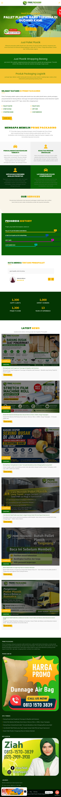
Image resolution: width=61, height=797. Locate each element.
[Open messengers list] (57, 792)
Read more (31, 29)
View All (7, 118)
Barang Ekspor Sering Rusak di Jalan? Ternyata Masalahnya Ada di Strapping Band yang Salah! (27, 465)
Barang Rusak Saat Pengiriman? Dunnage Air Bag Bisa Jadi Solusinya (21, 368)
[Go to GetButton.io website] (57, 795)
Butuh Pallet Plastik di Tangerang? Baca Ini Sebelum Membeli (18, 567)
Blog (31, 791)
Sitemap (35, 791)
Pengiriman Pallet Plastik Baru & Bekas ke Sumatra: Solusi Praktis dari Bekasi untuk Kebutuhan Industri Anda (29, 618)
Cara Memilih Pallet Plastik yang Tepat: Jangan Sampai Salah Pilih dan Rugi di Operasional (26, 515)
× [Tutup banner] (25, 791)
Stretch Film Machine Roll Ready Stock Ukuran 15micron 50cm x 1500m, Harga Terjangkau (25, 414)
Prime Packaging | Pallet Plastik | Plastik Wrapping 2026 (35, 794)
